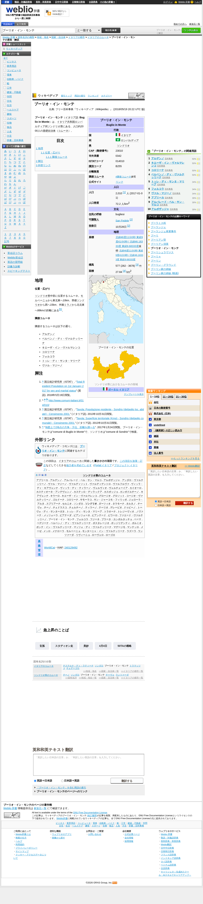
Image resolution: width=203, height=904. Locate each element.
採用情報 (129, 841)
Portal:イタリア (103, 465)
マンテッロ (133, 527)
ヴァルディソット (78, 484)
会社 (156, 402)
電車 (9, 74)
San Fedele (122, 220)
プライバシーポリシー (26, 848)
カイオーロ (135, 488)
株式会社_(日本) (162, 413)
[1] (124, 192)
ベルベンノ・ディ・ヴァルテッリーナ (71, 523)
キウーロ (55, 496)
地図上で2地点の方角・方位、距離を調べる (70, 427)
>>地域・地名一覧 (87, 678)
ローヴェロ (98, 535)
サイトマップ (22, 851)
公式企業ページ (132, 834)
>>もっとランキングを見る (185, 458)
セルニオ (67, 503)
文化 (9, 101)
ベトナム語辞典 (168, 865)
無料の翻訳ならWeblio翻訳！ (59, 12)
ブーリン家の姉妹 (161, 269)
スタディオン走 (64, 645)
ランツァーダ (122, 675)
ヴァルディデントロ (100, 484)
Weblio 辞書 (184, 2)
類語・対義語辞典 (23, 2)
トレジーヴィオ (126, 511)
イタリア (126, 135)
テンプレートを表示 (134, 394)
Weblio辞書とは (23, 834)
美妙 (86, 645)
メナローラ (58, 531)
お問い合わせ (94, 834)
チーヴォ (110, 675)
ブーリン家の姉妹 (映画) (165, 273)
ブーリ (154, 235)
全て (5, 58)
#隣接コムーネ (123, 176)
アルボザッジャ (111, 480)
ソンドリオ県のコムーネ (46, 675)
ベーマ (137, 519)
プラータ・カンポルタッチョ (117, 519)
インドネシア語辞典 (170, 858)
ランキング (93, 95)
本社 (156, 441)
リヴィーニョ (83, 535)
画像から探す (58, 837)
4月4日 (103, 645)
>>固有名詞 (70, 678)
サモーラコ (86, 499)
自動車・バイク (15, 79)
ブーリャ (156, 256)
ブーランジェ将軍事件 (163, 231)
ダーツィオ (105, 503)
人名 (9, 131)
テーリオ (103, 507)
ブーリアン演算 (160, 243)
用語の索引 (79, 95)
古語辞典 (93, 2)
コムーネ (99, 176)
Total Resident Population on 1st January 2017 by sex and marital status (63, 386)
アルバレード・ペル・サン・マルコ (83, 480)
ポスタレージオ (101, 523)
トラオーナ (110, 511)
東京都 (157, 419)
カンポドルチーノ (129, 492)
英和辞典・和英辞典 (170, 841)
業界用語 (11, 66)
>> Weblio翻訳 (192, 466)
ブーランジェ (158, 227)
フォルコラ (48, 356)
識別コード (95, 166)
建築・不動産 (14, 92)
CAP (91, 150)
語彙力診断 (13, 266)
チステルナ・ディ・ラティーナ (78, 666)
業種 (156, 447)
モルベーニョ (73, 531)
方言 (9, 136)
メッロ (46, 531)
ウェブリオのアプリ (62, 834)
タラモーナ (118, 503)
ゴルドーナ (58, 499)
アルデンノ (48, 334)
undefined (159, 425)
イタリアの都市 (76, 37)
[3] (137, 264)
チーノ (47, 507)
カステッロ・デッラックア (88, 492)
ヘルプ (197, 2)
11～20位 (168, 396)
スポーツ (11, 118)
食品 (9, 127)
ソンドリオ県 (55, 126)
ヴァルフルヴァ (121, 484)
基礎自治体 (49, 130)
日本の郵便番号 (162, 407)
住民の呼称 (95, 214)
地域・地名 (43, 37)
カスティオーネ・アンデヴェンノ (54, 492)
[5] (60, 309)
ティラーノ (91, 507)
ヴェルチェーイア (118, 488)
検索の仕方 (21, 837)
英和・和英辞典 (43, 2)
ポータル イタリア (118, 389)
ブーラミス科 (158, 223)
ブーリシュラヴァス (162, 252)
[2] (131, 219)
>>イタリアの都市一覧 (132, 671)
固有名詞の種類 (26, 37)
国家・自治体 (58, 37)
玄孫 (42, 645)
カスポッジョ (111, 492)
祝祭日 (92, 225)
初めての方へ (180, 24)
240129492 (71, 547)
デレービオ (116, 507)
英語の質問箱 (15, 261)
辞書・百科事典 (15, 140)
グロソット (119, 496)
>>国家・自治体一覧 (109, 671)
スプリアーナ (53, 503)
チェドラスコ (60, 507)
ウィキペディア (48, 95)
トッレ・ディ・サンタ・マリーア (61, 360)
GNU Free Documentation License (90, 812)
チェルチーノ (76, 507)
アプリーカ (42, 480)
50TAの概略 (124, 645)
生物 (9, 122)
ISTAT (92, 161)
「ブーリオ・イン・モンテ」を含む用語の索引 (61, 787)
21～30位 (181, 396)
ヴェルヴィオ (100, 488)
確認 (156, 436)
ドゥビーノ (130, 507)
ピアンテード (99, 515)
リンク (119, 181)
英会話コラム (15, 253)
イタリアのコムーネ (98, 37)
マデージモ (119, 527)
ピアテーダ (66, 515)
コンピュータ (14, 70)
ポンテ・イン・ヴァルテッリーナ (54, 527)
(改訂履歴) (92, 815)
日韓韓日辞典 (78, 2)
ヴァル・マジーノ (52, 365)
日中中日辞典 (61, 2)
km (129, 272)
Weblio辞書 (62, 818)
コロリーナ (48, 351)
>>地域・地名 (89, 671)
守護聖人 (94, 219)
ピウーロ (112, 515)
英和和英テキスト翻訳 (53, 749)
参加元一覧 (194, 24)
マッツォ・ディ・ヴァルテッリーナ (92, 527)
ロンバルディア (130, 140)
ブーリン (156, 260)
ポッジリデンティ (120, 523)
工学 (9, 87)
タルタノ (131, 503)
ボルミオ (136, 523)
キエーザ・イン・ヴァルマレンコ (61, 347)
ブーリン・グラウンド (163, 264)
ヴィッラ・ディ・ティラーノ (75, 488)
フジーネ (95, 519)
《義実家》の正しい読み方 (168, 430)
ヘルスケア (13, 109)
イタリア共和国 (66, 121)
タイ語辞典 (166, 861)
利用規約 (20, 844)
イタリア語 (71, 117)
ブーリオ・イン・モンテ (61, 519)
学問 (9, 96)
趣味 (9, 114)
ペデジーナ (43, 523)
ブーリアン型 (158, 239)
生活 (9, 105)
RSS (115, 883)
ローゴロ (110, 535)
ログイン (168, 2)
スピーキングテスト (18, 270)
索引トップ (66, 95)
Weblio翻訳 (166, 844)
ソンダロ (78, 503)
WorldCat (49, 547)
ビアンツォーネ (82, 515)
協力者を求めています (79, 465)
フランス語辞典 (168, 854)
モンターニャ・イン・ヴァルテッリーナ (103, 531)
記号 (6, 241)
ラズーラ (131, 531)
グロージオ (105, 496)
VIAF (60, 547)
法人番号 (158, 453)
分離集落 (94, 171)
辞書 (7, 2)
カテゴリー (106, 95)
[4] (124, 270)
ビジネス (11, 61)
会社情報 (129, 837)
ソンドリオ (123, 145)
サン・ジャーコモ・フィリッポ (110, 499)
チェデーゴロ (72, 668)
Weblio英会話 (15, 257)
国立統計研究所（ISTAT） (59, 381)
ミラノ (68, 304)
